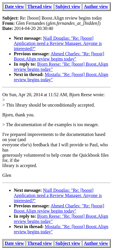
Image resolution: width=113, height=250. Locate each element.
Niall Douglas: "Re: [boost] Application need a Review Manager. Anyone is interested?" (58, 43)
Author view (96, 6)
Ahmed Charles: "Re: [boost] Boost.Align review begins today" (59, 56)
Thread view (39, 6)
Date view (14, 6)
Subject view (68, 6)
